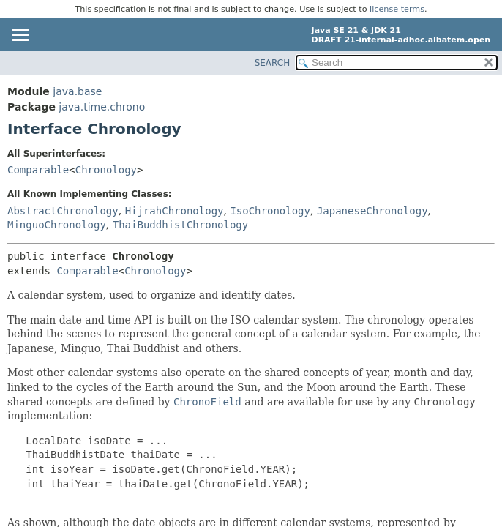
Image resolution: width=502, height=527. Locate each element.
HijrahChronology (174, 211)
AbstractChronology (63, 211)
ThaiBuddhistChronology (180, 225)
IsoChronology (270, 211)
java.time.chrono (102, 107)
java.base (77, 91)
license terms (397, 9)
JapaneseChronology (372, 211)
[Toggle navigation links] (19, 36)
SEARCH (273, 63)
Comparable (38, 170)
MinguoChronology (56, 225)
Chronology (106, 170)
